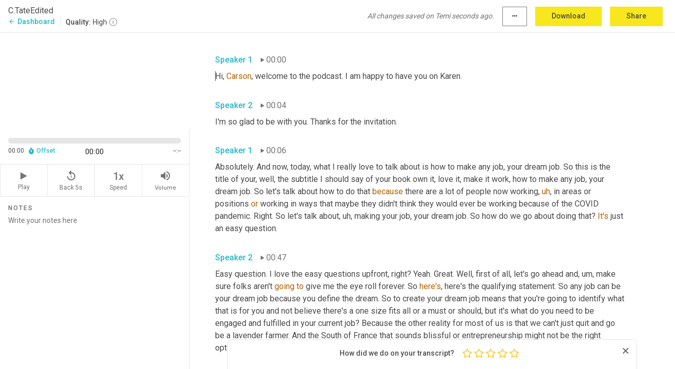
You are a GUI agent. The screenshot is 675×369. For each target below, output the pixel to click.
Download (568, 16)
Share (636, 16)
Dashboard (31, 21)
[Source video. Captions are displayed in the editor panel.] (94, 80)
